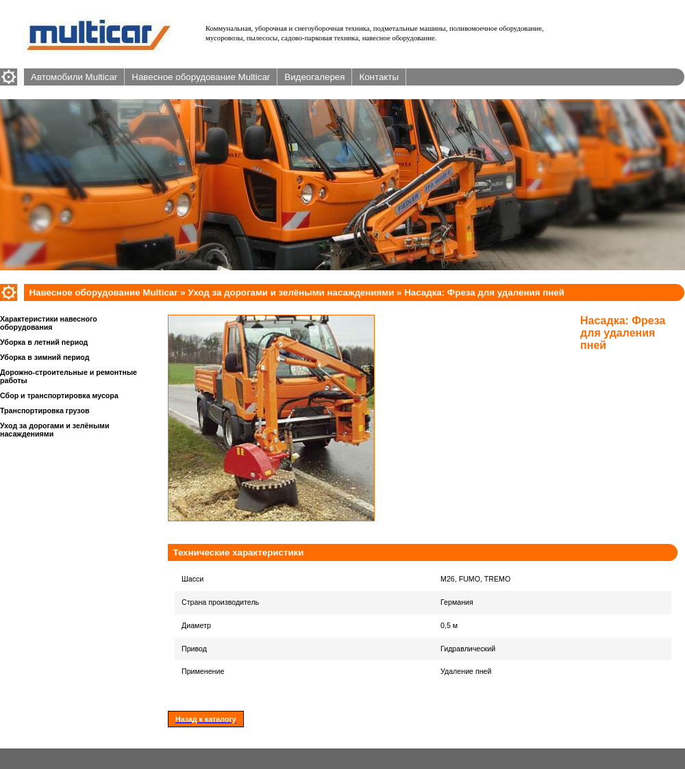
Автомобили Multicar (74, 77)
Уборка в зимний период (44, 357)
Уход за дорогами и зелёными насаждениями (291, 292)
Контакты (379, 77)
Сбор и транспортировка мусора (59, 395)
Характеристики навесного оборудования (48, 323)
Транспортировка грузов (44, 410)
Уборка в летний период (44, 342)
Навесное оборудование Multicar (201, 77)
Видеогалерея (314, 77)
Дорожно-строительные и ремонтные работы (68, 376)
